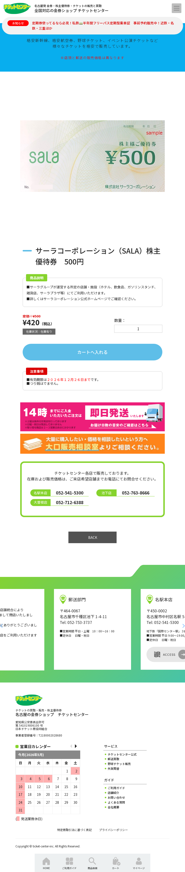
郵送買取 (113, 759)
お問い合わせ (116, 797)
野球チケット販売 (119, 763)
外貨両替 (113, 768)
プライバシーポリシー (113, 829)
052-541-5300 (69, 493)
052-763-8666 (135, 493)
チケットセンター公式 (122, 754)
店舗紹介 (113, 792)
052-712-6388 (69, 502)
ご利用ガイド (116, 788)
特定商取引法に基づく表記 (74, 829)
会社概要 (113, 807)
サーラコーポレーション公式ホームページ (75, 298)
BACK (92, 537)
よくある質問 (116, 802)
